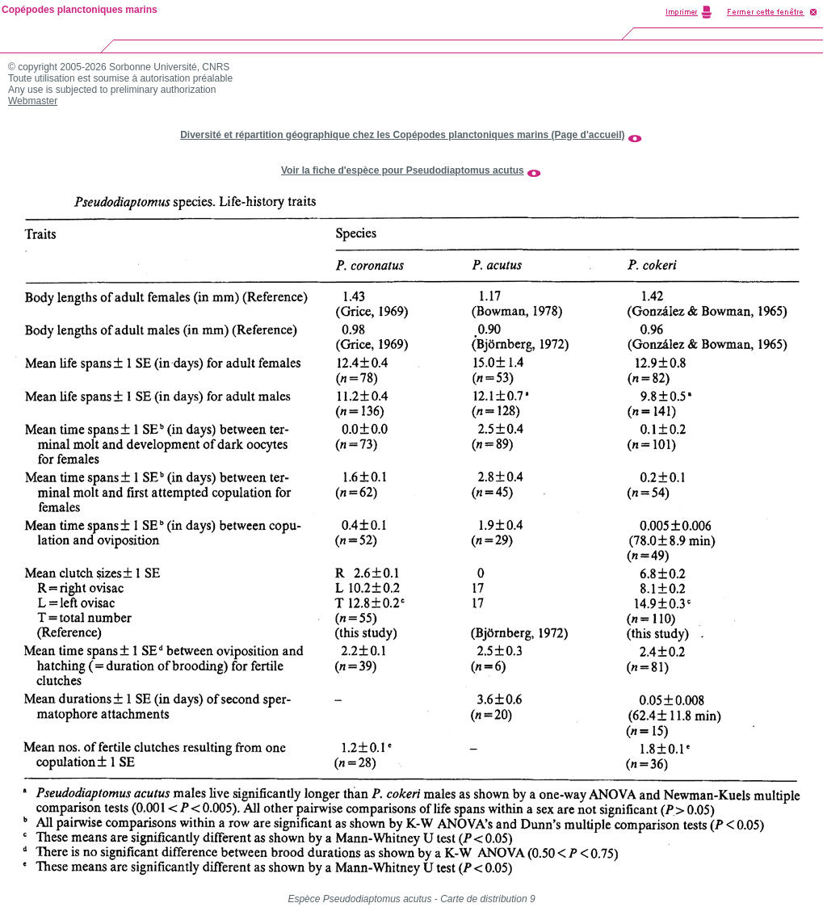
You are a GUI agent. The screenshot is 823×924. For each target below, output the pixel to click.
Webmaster (32, 101)
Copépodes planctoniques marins (79, 9)
